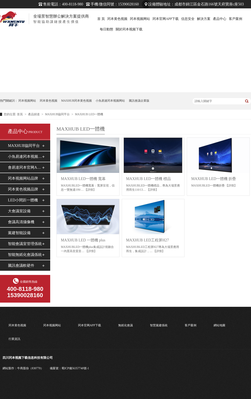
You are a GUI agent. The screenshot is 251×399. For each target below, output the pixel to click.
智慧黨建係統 (159, 325)
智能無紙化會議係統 (25, 255)
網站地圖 (219, 325)
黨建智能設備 (19, 233)
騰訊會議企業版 (139, 100)
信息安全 (188, 19)
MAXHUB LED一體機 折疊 (213, 179)
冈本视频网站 (140, 19)
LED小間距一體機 (23, 200)
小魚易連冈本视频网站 (110, 100)
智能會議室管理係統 (25, 244)
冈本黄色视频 (117, 19)
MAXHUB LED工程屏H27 (147, 240)
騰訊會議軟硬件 (21, 265)
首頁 (20, 114)
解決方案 (203, 19)
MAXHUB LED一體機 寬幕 (83, 179)
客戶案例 (235, 19)
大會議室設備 (19, 211)
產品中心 (219, 19)
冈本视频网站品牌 (23, 178)
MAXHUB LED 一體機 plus (83, 240)
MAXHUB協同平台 (57, 114)
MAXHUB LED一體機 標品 (148, 179)
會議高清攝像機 (21, 222)
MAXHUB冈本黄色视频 (76, 100)
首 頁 (101, 19)
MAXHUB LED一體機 (89, 114)
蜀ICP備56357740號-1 (75, 368)
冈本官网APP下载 (165, 19)
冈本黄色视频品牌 (23, 189)
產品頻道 (34, 114)
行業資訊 (14, 339)
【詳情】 (90, 189)
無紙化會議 (125, 325)
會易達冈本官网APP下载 (25, 167)
